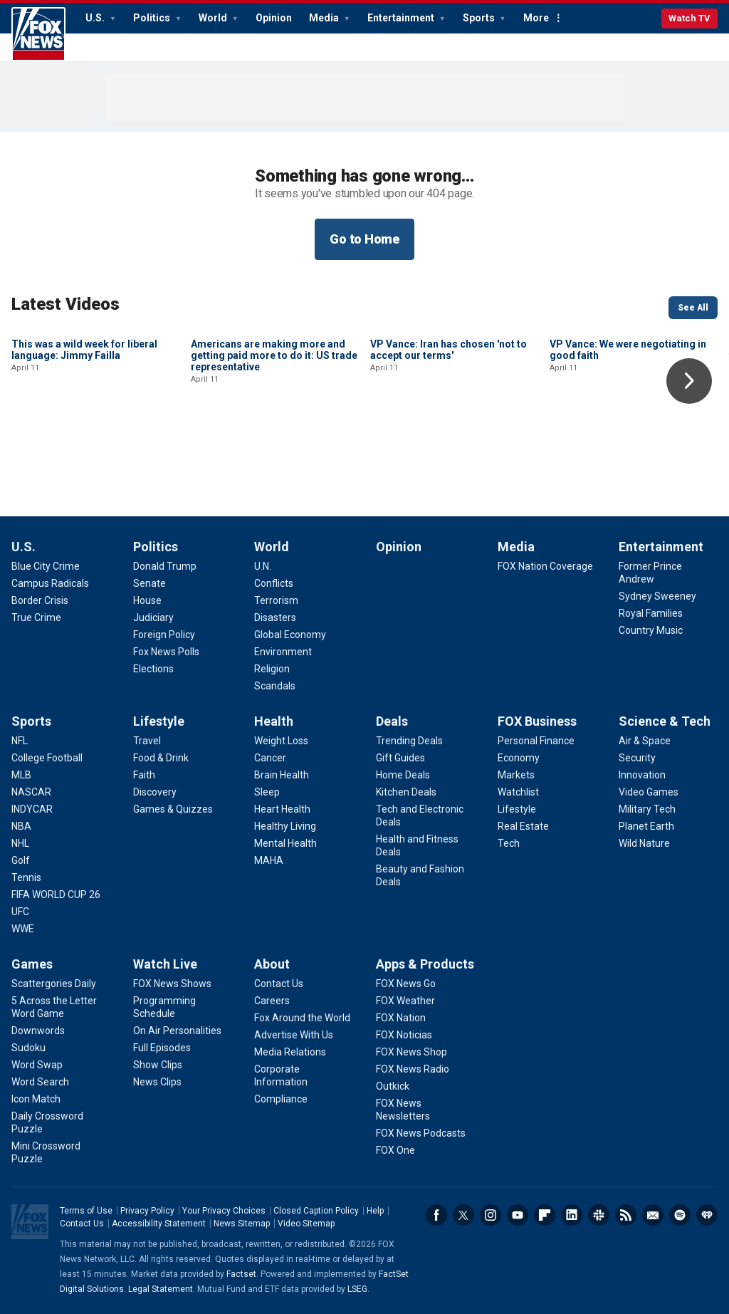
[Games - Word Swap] (37, 1064)
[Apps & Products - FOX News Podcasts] (421, 1133)
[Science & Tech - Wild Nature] (644, 843)
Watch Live (165, 963)
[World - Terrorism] (276, 600)
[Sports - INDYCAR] (32, 809)
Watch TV (689, 18)
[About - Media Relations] (290, 1052)
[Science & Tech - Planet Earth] (646, 826)
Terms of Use (86, 1211)
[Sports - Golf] (20, 860)
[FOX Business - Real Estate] (523, 826)
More (536, 18)
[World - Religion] (272, 668)
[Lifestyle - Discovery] (155, 792)
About (272, 963)
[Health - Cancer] (270, 757)
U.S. (96, 18)
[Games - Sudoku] (28, 1047)
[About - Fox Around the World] (302, 1017)
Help (375, 1211)
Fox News (38, 34)
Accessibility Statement (159, 1224)
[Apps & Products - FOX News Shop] (411, 1052)
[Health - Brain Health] (281, 775)
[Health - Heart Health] (282, 809)
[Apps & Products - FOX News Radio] (412, 1069)
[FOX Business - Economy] (519, 757)
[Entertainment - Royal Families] (651, 613)
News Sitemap (242, 1224)
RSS (625, 1215)
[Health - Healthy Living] (285, 826)
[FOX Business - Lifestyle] (517, 809)
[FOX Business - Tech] (509, 843)
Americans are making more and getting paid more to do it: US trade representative (274, 451)
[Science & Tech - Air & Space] (645, 740)
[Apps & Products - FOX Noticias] (404, 1035)
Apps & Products (425, 963)
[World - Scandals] (274, 686)
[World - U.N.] (262, 566)
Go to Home (364, 238)
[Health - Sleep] (267, 792)
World (214, 18)
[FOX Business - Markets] (516, 775)
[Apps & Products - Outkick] (392, 1086)
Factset (241, 1274)
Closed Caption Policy (316, 1211)
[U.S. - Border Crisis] (39, 600)
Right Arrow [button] (689, 381)
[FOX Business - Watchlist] (518, 792)
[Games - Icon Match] (36, 1099)
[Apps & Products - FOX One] (395, 1150)
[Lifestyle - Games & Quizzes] (173, 809)
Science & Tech (664, 721)
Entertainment (401, 18)
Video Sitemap (306, 1224)
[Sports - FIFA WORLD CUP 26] (55, 894)
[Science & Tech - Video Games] (648, 792)
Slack (598, 1215)
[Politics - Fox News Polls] (166, 651)
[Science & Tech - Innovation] (642, 775)
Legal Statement (160, 1289)
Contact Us (82, 1224)
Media (325, 18)
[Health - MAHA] (268, 860)
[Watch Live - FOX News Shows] (172, 983)
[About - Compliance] (281, 1099)
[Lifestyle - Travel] (147, 740)
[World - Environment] (283, 651)
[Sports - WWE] (22, 928)
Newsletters (653, 1215)
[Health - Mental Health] (285, 843)
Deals (392, 721)
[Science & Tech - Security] (637, 757)
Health (273, 721)
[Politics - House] (147, 600)
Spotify (680, 1215)
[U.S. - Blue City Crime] (45, 566)
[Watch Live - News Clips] (157, 1082)
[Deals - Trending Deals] (409, 740)
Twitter (463, 1215)
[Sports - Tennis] (26, 877)
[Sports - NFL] (19, 740)
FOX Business (537, 721)
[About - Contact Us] (278, 983)
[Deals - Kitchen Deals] (406, 792)
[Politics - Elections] (153, 668)
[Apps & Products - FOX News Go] (406, 983)
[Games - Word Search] (40, 1082)
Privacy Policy (147, 1211)
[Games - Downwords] (38, 1030)
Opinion (274, 18)
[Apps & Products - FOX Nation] (401, 1017)
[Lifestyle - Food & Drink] (161, 757)
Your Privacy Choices (224, 1211)
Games (32, 963)
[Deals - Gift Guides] (400, 757)
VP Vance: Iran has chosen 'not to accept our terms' (448, 445)
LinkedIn (571, 1215)
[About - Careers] (272, 1000)
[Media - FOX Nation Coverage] (545, 566)
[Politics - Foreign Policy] (164, 634)
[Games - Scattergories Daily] (53, 983)
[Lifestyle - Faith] (144, 775)
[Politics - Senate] (149, 583)
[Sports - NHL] (20, 843)
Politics (152, 18)
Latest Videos (65, 304)
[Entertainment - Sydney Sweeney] (657, 596)
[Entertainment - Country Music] (651, 630)
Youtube (517, 1215)
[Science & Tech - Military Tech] (647, 809)
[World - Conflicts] (273, 583)
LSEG (357, 1289)
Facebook (436, 1215)
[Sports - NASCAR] (31, 792)
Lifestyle (158, 721)
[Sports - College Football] (47, 757)
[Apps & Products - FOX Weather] (405, 1000)
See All (693, 308)
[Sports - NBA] (21, 826)
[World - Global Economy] (290, 634)
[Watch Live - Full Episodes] (162, 1047)
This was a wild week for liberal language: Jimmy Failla (84, 445)
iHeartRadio (707, 1215)
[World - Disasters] (275, 617)
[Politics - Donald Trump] (164, 566)
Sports (480, 18)
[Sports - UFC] (20, 911)
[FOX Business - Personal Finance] (536, 740)
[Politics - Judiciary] (153, 617)
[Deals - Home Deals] (403, 775)
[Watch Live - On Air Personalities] (177, 1030)
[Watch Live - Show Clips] (157, 1064)
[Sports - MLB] (21, 775)
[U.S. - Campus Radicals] (50, 583)
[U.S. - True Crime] (36, 617)
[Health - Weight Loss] (281, 740)
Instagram (490, 1215)
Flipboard (544, 1215)
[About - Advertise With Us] (293, 1035)
